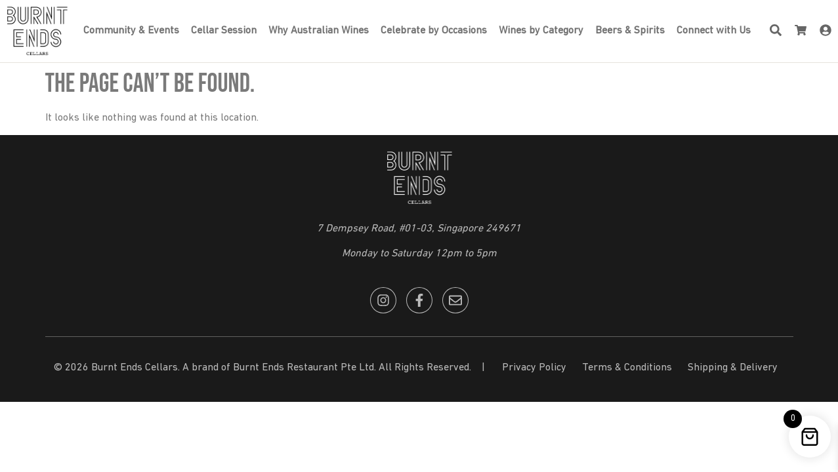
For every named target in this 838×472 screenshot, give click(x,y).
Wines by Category (541, 30)
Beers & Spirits (630, 30)
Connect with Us (714, 30)
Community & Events (131, 30)
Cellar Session (224, 30)
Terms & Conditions (627, 367)
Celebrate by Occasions (434, 30)
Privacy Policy (534, 367)
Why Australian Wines (318, 30)
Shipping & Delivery (733, 367)
